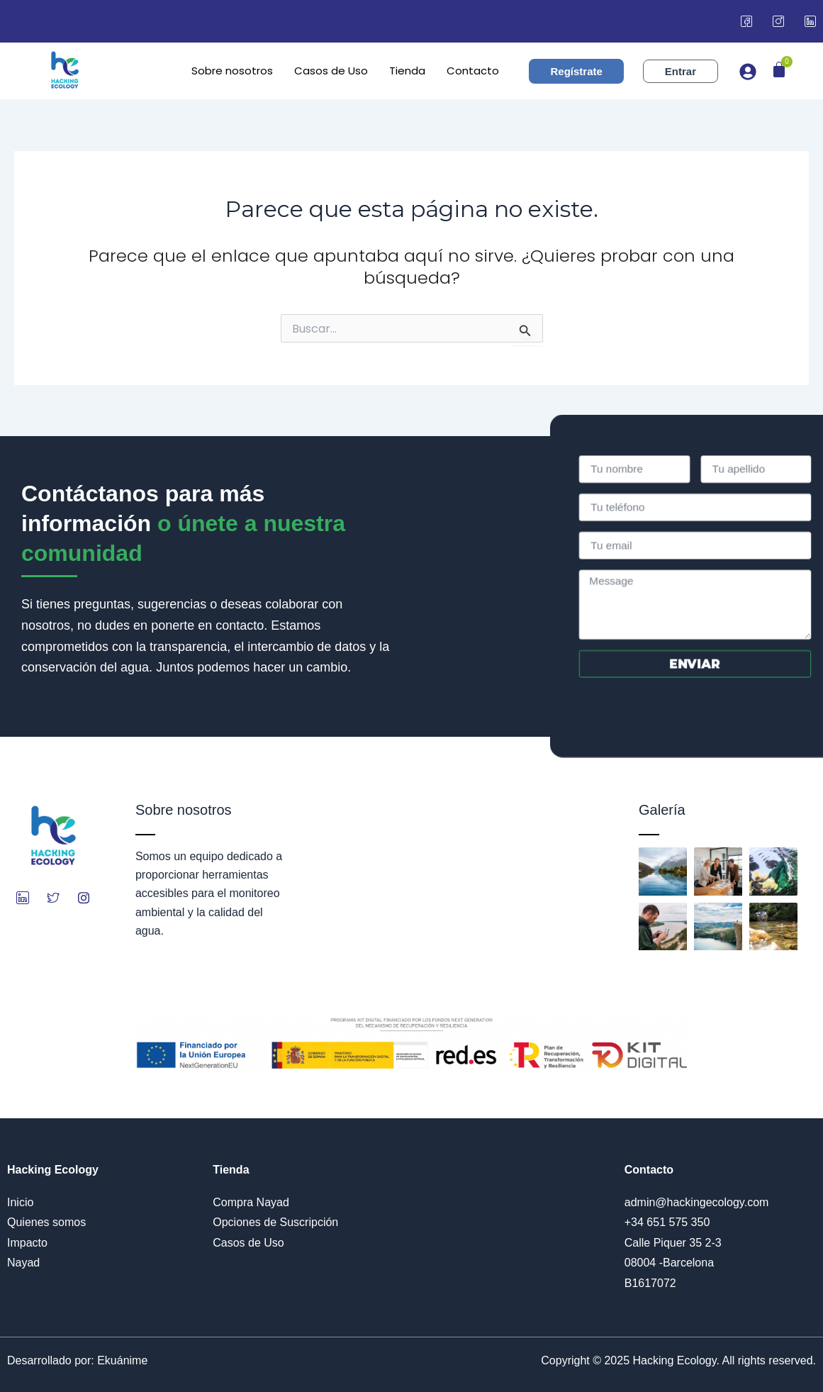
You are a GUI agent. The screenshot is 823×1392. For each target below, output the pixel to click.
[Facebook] (746, 21)
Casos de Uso (331, 70)
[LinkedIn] (810, 21)
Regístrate (576, 71)
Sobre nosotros (232, 70)
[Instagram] (778, 21)
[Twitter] (53, 897)
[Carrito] (779, 69)
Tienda (407, 70)
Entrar (680, 71)
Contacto (473, 70)
